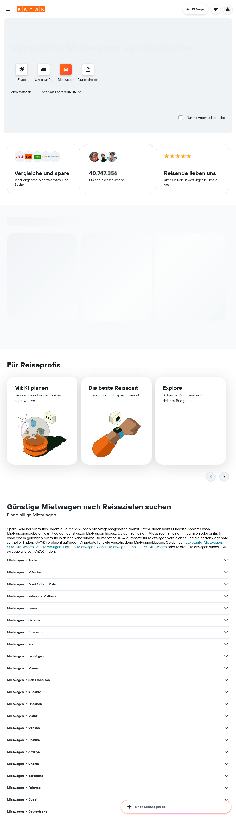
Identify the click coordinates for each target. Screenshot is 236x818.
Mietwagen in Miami (22, 596)
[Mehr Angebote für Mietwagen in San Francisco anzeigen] (149, 596)
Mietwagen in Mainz (99, 608)
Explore (172, 387)
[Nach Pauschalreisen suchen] (88, 69)
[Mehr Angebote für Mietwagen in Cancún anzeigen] (226, 608)
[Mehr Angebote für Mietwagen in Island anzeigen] (226, 644)
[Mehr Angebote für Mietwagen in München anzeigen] (149, 560)
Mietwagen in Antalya (100, 620)
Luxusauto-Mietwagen (204, 542)
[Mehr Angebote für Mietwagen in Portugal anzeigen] (149, 656)
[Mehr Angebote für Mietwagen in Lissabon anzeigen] (72, 608)
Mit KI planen (31, 387)
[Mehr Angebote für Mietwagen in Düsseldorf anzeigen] (72, 584)
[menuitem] (21, 73)
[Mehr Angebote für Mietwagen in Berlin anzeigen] (72, 560)
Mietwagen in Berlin (22, 560)
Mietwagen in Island (176, 644)
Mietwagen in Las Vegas (179, 584)
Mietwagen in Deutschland (27, 644)
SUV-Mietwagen (20, 546)
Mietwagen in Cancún (177, 608)
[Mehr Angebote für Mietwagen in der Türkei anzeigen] (226, 656)
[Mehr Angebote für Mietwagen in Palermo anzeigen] (149, 632)
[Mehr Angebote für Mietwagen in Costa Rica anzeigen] (72, 656)
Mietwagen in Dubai (176, 632)
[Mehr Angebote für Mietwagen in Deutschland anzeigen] (72, 644)
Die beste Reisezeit (113, 387)
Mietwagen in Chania (177, 620)
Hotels (70, 804)
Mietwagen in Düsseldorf (26, 584)
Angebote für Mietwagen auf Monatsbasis (156, 787)
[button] (8, 9)
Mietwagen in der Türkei (179, 656)
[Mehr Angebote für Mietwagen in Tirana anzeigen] (149, 572)
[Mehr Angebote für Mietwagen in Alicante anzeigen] (226, 596)
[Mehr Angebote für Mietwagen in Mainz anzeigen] (149, 608)
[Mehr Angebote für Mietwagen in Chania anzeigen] (226, 620)
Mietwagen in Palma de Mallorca (32, 572)
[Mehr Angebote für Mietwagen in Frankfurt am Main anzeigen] (226, 560)
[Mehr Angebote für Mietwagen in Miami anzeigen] (72, 596)
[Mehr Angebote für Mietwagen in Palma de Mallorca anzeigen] (72, 572)
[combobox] (23, 92)
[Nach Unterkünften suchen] (44, 69)
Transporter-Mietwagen (148, 546)
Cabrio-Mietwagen (112, 546)
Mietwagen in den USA (101, 644)
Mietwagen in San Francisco (105, 596)
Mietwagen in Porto (99, 584)
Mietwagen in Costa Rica (26, 656)
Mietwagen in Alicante (178, 596)
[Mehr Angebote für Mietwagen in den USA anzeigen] (149, 644)
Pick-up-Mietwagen (79, 546)
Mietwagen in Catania (177, 572)
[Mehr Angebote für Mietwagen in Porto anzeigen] (149, 584)
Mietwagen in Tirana (99, 572)
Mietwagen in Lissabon (24, 608)
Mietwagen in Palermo (101, 632)
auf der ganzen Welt (81, 791)
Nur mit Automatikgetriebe (206, 118)
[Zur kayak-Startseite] (31, 9)
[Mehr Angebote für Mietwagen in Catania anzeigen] (226, 572)
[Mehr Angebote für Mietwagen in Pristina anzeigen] (72, 620)
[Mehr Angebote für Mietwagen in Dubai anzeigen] (226, 632)
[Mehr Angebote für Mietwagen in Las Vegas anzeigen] (226, 584)
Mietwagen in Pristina (23, 620)
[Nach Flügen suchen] (22, 69)
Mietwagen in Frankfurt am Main (185, 560)
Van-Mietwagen (48, 546)
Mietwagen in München (102, 560)
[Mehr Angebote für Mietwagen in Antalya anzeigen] (149, 620)
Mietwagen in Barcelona (25, 632)
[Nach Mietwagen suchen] (66, 69)
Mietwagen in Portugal (101, 656)
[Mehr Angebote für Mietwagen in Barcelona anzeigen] (72, 632)
